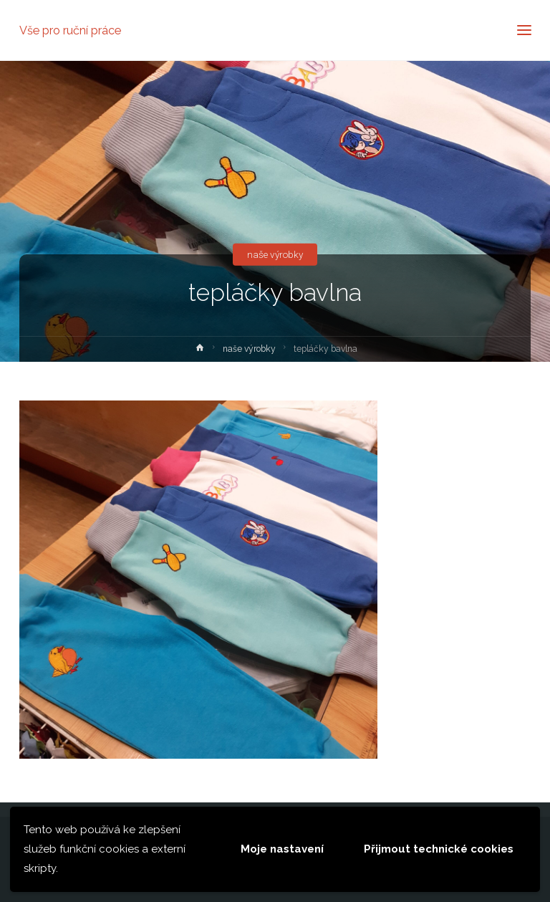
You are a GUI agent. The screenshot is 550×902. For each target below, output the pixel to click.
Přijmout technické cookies (438, 849)
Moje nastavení (282, 849)
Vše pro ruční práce (70, 30)
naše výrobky (275, 254)
